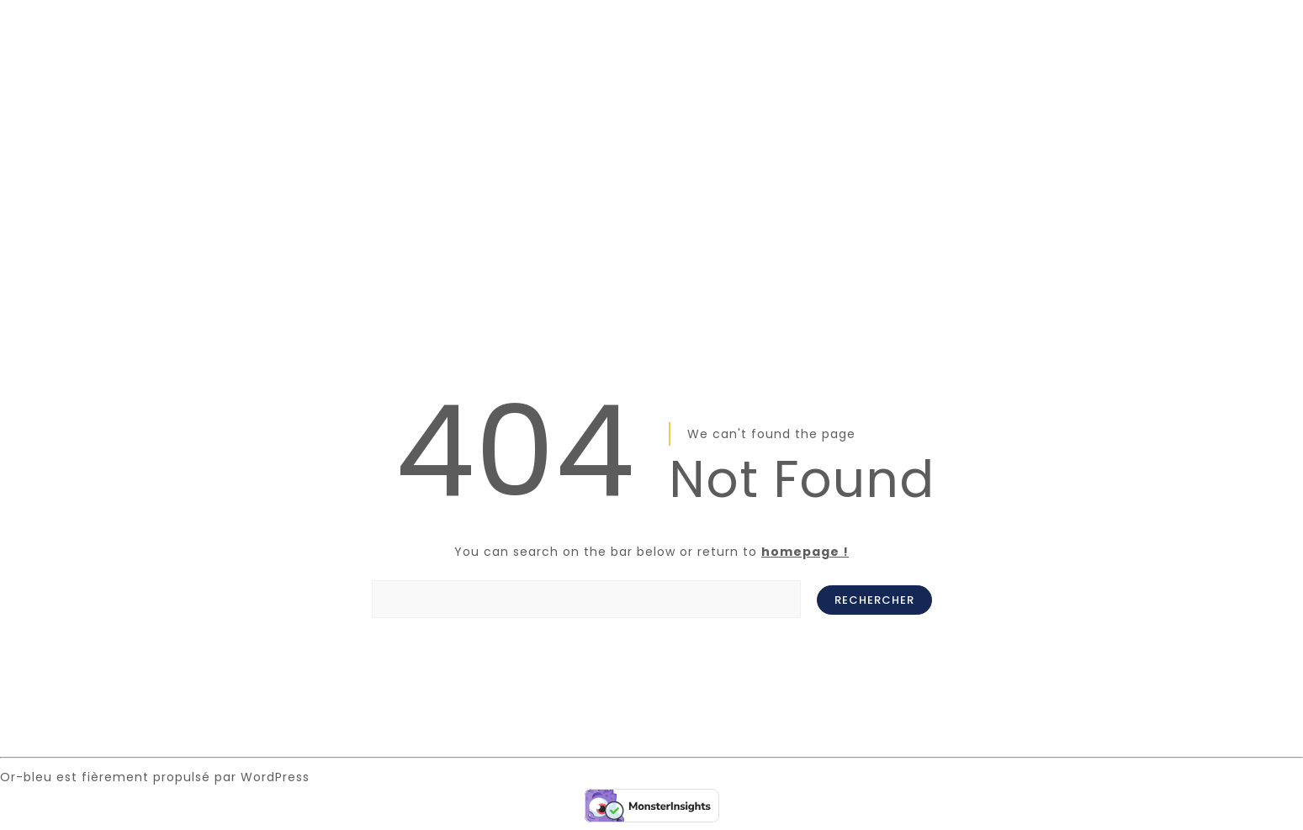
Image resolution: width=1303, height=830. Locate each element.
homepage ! (805, 551)
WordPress (275, 777)
